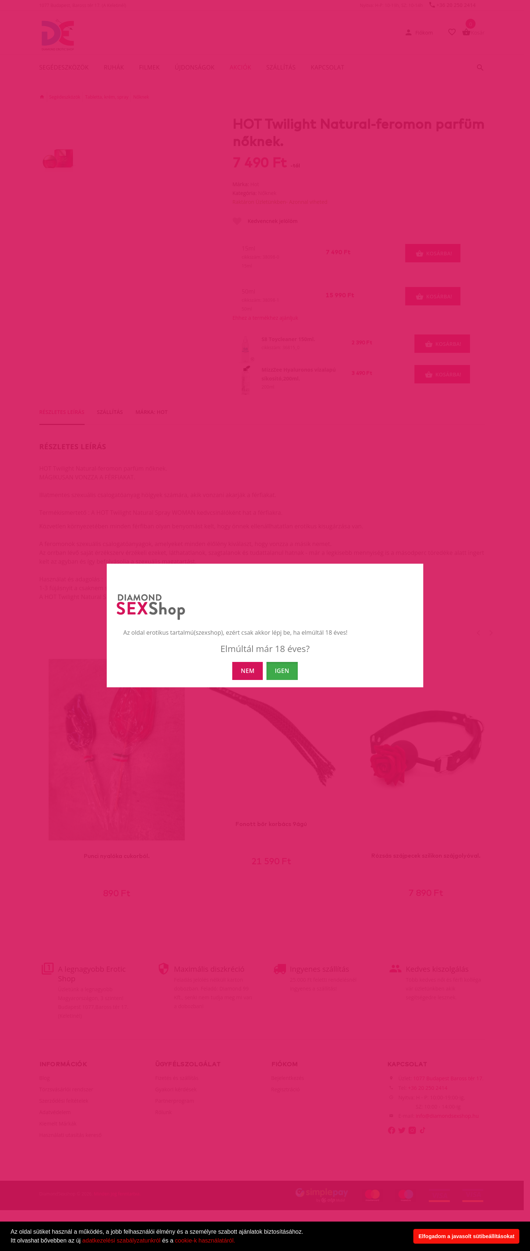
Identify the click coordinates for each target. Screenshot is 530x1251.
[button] (238, 1241)
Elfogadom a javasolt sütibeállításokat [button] (466, 1236)
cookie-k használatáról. (205, 1240)
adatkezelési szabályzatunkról (121, 1240)
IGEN (282, 671)
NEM (247, 671)
